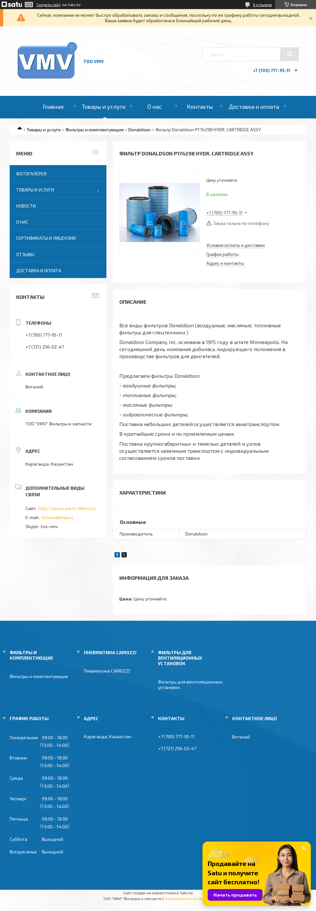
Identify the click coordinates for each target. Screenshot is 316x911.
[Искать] (289, 54)
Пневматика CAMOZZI (107, 671)
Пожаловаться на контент (188, 898)
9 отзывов (262, 4)
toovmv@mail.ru (57, 517)
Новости (26, 206)
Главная (53, 106)
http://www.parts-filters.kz (67, 508)
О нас (154, 106)
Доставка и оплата (254, 106)
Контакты (200, 106)
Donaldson (139, 129)
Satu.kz (186, 892)
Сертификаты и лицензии (46, 238)
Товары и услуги (103, 106)
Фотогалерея (31, 173)
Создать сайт (48, 4)
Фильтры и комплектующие (94, 129)
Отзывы (25, 254)
